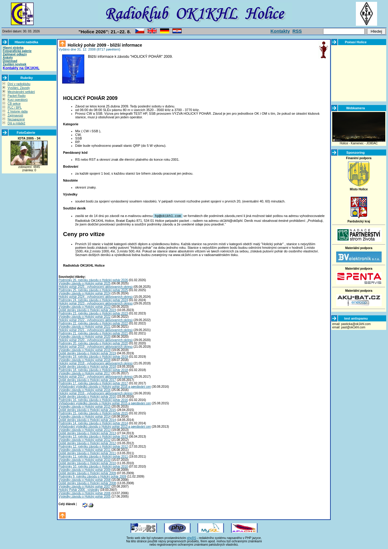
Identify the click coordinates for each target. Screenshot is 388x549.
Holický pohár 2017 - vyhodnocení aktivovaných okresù (96, 376)
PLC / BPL (15, 107)
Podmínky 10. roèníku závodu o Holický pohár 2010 (93, 466)
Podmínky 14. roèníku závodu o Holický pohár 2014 (93, 423)
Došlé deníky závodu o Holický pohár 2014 (87, 419)
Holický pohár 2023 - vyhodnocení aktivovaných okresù (96, 303)
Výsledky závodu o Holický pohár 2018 (85, 359)
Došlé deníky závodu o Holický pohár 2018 (87, 366)
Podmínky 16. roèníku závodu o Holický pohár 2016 (93, 399)
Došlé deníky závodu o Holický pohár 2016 (87, 396)
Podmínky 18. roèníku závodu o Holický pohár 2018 (93, 369)
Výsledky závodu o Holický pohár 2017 (85, 373)
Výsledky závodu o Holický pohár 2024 (85, 293)
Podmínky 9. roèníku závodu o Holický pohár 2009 (92, 476)
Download (10, 61)
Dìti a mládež (16, 123)
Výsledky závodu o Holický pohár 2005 (85, 496)
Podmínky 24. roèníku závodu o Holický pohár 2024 (93, 299)
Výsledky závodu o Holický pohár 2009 (85, 469)
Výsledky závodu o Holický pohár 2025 (85, 283)
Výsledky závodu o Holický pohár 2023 (85, 306)
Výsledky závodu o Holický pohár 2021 (85, 326)
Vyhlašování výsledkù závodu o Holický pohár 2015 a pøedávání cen (105, 403)
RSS (297, 31)
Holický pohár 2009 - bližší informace (104, 45)
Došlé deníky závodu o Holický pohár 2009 (87, 473)
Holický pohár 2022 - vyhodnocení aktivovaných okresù (96, 319)
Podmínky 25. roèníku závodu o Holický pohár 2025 (93, 289)
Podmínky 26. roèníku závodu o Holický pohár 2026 (93, 279)
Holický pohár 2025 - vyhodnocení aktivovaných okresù (96, 286)
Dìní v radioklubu (19, 84)
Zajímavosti (15, 115)
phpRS (191, 537)
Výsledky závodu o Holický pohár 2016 (85, 389)
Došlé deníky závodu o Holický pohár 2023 (87, 309)
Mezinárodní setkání (21, 92)
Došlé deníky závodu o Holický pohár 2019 (87, 353)
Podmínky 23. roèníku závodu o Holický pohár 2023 (93, 313)
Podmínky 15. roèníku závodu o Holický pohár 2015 (93, 413)
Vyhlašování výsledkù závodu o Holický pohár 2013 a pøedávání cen (105, 426)
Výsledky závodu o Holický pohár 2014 (85, 416)
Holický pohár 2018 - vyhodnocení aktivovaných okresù (96, 363)
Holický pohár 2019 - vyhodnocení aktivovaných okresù (96, 346)
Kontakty (280, 31)
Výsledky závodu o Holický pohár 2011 (85, 449)
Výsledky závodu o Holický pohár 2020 (85, 336)
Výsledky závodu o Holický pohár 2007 (85, 486)
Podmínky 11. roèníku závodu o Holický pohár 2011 (93, 456)
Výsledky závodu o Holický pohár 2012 (85, 439)
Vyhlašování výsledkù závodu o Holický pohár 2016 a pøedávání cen (105, 386)
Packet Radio (16, 95)
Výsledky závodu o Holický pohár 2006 (85, 493)
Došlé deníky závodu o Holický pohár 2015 (87, 409)
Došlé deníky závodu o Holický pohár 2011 (87, 453)
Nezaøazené (16, 119)
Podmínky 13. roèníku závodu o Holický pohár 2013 (93, 436)
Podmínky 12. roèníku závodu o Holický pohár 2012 (93, 446)
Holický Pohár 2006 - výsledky (79, 489)
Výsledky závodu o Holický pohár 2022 (85, 316)
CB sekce (14, 103)
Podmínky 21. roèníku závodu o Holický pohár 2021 (93, 333)
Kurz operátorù (18, 99)
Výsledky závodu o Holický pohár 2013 (85, 429)
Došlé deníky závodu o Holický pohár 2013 (87, 433)
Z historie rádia (18, 111)
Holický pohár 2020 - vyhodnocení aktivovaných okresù (96, 339)
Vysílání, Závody (19, 88)
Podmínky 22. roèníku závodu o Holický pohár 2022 (93, 323)
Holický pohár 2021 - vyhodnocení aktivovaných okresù (96, 329)
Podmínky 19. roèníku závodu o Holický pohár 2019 (93, 356)
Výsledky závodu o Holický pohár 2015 (85, 406)
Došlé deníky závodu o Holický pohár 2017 (87, 379)
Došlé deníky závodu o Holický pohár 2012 (87, 443)
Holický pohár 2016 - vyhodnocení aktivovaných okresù (96, 393)
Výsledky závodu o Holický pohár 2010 (85, 459)
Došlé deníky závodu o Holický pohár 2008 (87, 483)
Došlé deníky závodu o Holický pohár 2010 (87, 463)
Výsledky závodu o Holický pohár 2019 (85, 349)
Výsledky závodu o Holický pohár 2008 (85, 479)
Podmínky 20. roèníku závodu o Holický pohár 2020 (93, 343)
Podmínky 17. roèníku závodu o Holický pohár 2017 (93, 383)
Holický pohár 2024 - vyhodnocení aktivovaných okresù (96, 296)
